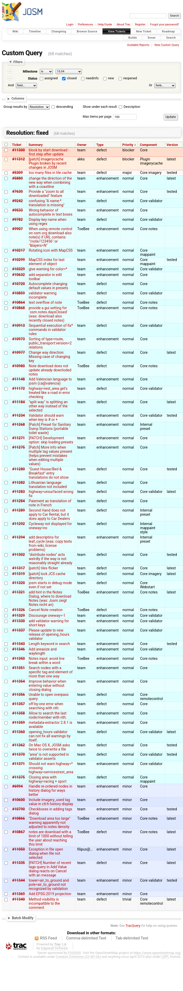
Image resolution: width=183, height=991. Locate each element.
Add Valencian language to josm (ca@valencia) (50, 381)
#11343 (18, 644)
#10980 (18, 366)
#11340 (18, 899)
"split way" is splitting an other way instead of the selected (48, 406)
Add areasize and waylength (42, 651)
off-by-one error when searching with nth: (46, 706)
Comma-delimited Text (86, 938)
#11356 (18, 694)
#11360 (18, 732)
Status (32, 78)
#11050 (18, 849)
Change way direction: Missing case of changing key (49, 356)
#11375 (18, 777)
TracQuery (133, 926)
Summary (36, 145)
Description (129, 107)
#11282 (18, 482)
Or (150, 85)
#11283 (18, 492)
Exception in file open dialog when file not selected (46, 853)
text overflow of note (45, 302)
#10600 (18, 800)
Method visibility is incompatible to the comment (44, 903)
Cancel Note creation (45, 610)
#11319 (18, 574)
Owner (81, 145)
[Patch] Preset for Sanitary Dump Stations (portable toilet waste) (50, 428)
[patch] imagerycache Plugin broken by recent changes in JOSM (47, 163)
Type (100, 145)
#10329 (18, 269)
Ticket (16, 145)
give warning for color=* (48, 269)
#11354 (18, 681)
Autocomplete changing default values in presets (48, 286)
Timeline (35, 31)
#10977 (18, 352)
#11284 (18, 501)
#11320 (18, 583)
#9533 (17, 210)
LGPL (165, 957)
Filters (17, 62)
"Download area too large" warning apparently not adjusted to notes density (49, 822)
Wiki (15, 31)
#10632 (18, 275)
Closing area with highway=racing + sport (47, 779)
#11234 (18, 415)
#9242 (17, 201)
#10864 (18, 302)
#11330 (18, 621)
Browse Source (87, 31)
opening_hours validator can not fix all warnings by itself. (49, 736)
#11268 (18, 424)
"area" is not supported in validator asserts (49, 756)
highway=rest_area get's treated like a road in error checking (49, 392)
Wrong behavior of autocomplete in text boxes (50, 212)
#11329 (18, 615)
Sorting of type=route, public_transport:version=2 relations (50, 343)
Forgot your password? (164, 24)
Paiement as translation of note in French (50, 503)
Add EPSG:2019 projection (50, 894)
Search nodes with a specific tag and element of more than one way (51, 672)
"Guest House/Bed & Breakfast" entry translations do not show (49, 473)
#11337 (18, 630)
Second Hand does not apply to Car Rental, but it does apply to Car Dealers (49, 514)
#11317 (18, 568)
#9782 (17, 219)
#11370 (18, 754)
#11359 (18, 722)
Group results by (15, 107)
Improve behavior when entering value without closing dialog (47, 685)
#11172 (18, 388)
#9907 (17, 229)
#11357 (18, 704)
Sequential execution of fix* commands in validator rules (51, 329)
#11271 (18, 438)
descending (64, 107)
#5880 (17, 178)
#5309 (17, 173)
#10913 (18, 325)
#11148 (18, 379)
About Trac (123, 24)
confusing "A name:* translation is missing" (46, 203)
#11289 (18, 510)
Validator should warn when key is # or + (46, 417)
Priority (127, 145)
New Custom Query (167, 45)
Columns (17, 99)
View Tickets (116, 31)
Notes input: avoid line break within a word (46, 660)
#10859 (18, 293)
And (11, 85)
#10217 (18, 250)
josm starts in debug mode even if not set (50, 585)
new (111, 78)
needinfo (92, 78)
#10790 (18, 809)
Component (148, 145)
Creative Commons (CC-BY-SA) (78, 957)
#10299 (18, 260)
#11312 (18, 159)
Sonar (152, 37)
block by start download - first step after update (49, 152)
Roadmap (168, 31)
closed (72, 78)
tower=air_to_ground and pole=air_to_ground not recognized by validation (49, 884)
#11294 (18, 537)
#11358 (18, 713)
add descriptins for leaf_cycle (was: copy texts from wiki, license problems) (50, 543)
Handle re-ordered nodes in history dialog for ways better (50, 790)
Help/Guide (105, 24)
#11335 (18, 863)
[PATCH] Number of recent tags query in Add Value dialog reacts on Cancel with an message (50, 869)
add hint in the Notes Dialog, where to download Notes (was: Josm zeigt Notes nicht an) (50, 598)
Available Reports (138, 45)
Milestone (30, 71)
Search (171, 37)
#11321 (18, 592)
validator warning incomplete (42, 295)
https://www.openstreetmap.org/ (157, 953)
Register (140, 24)
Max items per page (97, 116)
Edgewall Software (54, 948)
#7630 (17, 191)
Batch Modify (23, 918)
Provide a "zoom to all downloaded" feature (46, 193)
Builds (132, 37)
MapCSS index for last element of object (46, 262)
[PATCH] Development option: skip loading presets (51, 440)
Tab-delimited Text (131, 938)
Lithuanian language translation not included (48, 484)
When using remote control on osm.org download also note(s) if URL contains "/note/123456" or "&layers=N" (50, 237)
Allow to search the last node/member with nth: (47, 715)
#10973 (18, 339)
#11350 (18, 658)
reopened (130, 78)
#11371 (18, 764)
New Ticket (143, 31)
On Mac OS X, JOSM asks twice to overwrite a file (49, 747)
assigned (51, 78)
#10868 (18, 308)
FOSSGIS (74, 953)
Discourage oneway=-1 (47, 615)
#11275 (18, 447)
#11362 (18, 745)
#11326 (18, 610)
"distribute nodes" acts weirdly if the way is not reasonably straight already (50, 559)
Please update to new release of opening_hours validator (49, 634)
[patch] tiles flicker (43, 568)
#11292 (18, 524)
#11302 (18, 555)
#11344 (18, 880)
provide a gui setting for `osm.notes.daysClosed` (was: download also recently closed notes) (48, 314)
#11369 (18, 894)
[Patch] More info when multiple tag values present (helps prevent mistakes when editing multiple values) (50, 455)
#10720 (18, 284)
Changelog (58, 31)
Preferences (85, 24)
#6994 (17, 786)
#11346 (18, 649)
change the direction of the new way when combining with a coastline (50, 182)
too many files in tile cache (50, 173)
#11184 (18, 402)
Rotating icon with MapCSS (51, 250)
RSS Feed (48, 938)
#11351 (18, 668)
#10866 (18, 818)
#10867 (18, 832)
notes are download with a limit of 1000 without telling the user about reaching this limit (51, 838)
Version (172, 145)
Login (69, 24)
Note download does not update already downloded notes (50, 370)
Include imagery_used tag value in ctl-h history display (51, 802)
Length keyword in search (49, 644)
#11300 (18, 150)
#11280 (18, 469)
